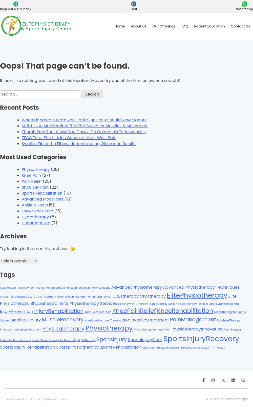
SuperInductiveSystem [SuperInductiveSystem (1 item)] (195, 348)
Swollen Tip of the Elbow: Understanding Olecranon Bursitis (79, 144)
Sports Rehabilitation (42, 193)
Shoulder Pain (35, 187)
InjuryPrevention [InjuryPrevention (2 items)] (16, 311)
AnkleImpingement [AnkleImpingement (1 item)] (12, 297)
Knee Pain (31, 175)
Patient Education (209, 26)
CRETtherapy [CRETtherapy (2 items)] (125, 296)
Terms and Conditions (22, 399)
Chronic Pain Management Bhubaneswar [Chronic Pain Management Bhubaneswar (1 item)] (84, 297)
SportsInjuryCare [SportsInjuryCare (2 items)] (145, 340)
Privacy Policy (56, 399)
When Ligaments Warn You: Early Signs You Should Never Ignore (84, 120)
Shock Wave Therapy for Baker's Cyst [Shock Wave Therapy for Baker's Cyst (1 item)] (56, 340)
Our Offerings (163, 26)
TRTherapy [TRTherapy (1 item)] (218, 348)
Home (120, 26)
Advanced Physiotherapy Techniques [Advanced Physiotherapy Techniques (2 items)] (201, 287)
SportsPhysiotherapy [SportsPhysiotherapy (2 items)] (77, 347)
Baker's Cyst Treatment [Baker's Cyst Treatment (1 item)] (41, 297)
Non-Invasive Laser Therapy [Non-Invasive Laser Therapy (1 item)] (103, 320)
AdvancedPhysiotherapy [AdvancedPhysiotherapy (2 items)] (136, 287)
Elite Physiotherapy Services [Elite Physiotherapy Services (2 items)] (88, 303)
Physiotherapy (36, 169)
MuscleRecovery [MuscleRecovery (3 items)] (63, 319)
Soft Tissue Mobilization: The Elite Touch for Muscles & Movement (85, 126)
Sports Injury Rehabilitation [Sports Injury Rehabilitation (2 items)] (27, 347)
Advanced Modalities (42, 199)
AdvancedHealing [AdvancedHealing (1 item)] (57, 288)
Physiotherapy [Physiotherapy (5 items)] (109, 328)
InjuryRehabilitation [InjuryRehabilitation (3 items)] (59, 311)
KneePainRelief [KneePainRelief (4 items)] (134, 311)
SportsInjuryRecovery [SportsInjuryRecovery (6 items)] (201, 338)
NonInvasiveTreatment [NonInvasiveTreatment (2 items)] (145, 320)
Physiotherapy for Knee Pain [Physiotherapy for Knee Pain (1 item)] (152, 329)
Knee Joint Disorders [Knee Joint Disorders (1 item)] (98, 312)
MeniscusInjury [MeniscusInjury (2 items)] (25, 320)
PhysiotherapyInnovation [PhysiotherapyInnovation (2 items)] (197, 329)
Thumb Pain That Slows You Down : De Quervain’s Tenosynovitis (84, 132)
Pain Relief (32, 181)
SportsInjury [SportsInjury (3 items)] (112, 339)
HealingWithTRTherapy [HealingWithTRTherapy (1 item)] (133, 304)
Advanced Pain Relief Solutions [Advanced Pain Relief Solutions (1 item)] (90, 288)
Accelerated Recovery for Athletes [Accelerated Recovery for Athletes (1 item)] (22, 288)
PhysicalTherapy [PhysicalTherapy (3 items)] (63, 328)
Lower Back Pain (37, 211)
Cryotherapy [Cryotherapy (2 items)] (153, 296)
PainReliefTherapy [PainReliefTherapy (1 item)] (228, 320)
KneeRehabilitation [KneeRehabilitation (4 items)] (185, 311)
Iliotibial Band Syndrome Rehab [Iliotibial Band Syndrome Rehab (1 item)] (218, 304)
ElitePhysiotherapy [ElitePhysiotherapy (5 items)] (197, 295)
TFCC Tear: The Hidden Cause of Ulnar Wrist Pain (69, 138)
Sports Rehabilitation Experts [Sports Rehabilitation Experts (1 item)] (161, 348)
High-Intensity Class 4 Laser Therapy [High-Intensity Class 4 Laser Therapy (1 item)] (173, 304)
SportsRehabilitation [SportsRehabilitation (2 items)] (121, 347)
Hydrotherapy (35, 217)
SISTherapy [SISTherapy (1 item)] (88, 340)
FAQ (184, 26)
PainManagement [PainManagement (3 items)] (193, 319)
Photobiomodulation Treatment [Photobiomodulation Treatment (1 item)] (21, 329)
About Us (139, 26)
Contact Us (240, 26)
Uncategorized (36, 223)
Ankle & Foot (34, 205)
